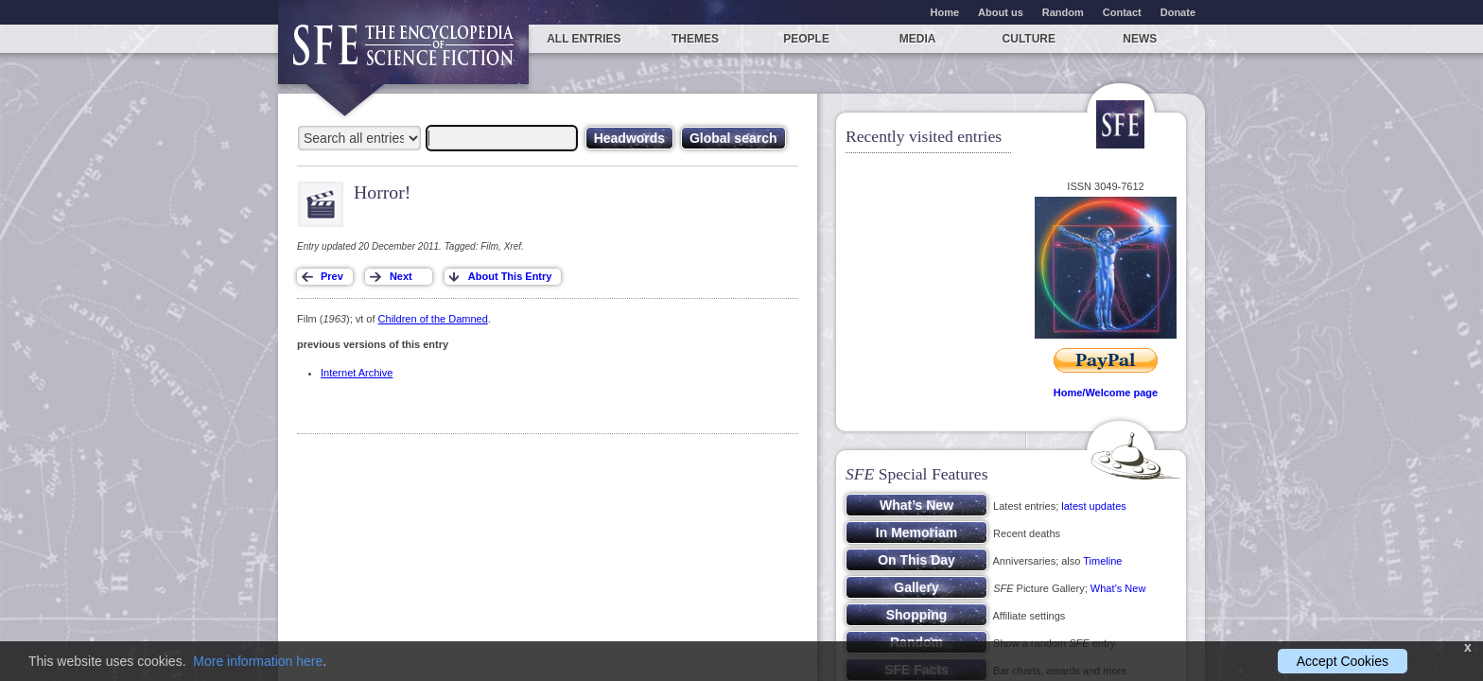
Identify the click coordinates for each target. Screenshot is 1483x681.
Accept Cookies (1342, 661)
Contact (1122, 12)
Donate (1177, 12)
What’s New (1117, 588)
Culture (1029, 38)
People (806, 38)
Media (917, 38)
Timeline (1102, 561)
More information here (258, 661)
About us (1000, 12)
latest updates (1093, 506)
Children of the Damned (433, 318)
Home (945, 12)
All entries (583, 38)
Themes (695, 38)
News (1140, 38)
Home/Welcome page (1106, 392)
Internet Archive (357, 372)
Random (1063, 12)
